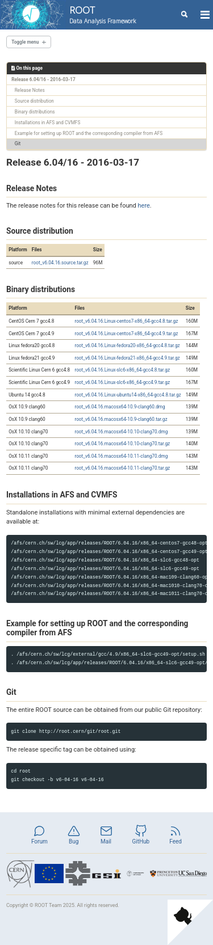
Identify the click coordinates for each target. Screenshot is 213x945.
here (144, 205)
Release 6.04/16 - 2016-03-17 (43, 79)
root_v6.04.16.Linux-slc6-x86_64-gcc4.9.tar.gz (122, 382)
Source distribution (34, 101)
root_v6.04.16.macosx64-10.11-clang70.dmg (121, 456)
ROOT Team (48, 905)
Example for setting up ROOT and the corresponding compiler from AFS (89, 133)
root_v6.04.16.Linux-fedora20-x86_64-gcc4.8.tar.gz (126, 345)
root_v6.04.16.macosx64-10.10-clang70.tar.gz (122, 443)
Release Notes (30, 90)
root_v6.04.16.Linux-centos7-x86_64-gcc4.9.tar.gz (126, 333)
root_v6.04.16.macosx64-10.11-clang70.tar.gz (122, 468)
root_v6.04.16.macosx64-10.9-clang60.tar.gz (120, 419)
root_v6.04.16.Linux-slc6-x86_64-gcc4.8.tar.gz (122, 370)
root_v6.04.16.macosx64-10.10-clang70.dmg (121, 431)
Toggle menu (25, 42)
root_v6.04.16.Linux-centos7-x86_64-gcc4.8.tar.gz (126, 321)
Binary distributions (35, 112)
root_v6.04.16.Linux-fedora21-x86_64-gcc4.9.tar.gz (126, 358)
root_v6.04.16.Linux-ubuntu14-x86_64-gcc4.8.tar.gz (127, 395)
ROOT (102, 14)
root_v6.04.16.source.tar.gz (60, 262)
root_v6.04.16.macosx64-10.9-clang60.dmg (119, 407)
